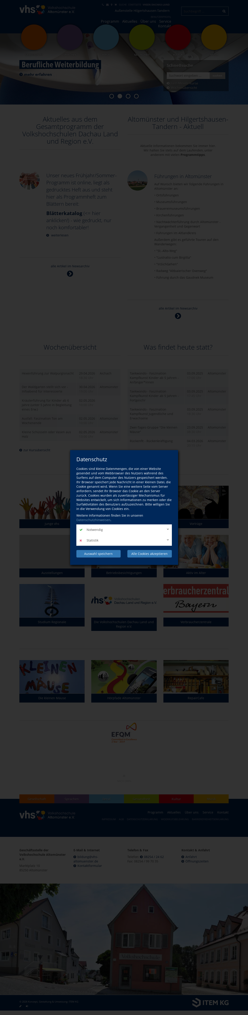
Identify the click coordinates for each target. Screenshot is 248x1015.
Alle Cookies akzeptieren (149, 554)
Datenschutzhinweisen (93, 520)
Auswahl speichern (98, 554)
